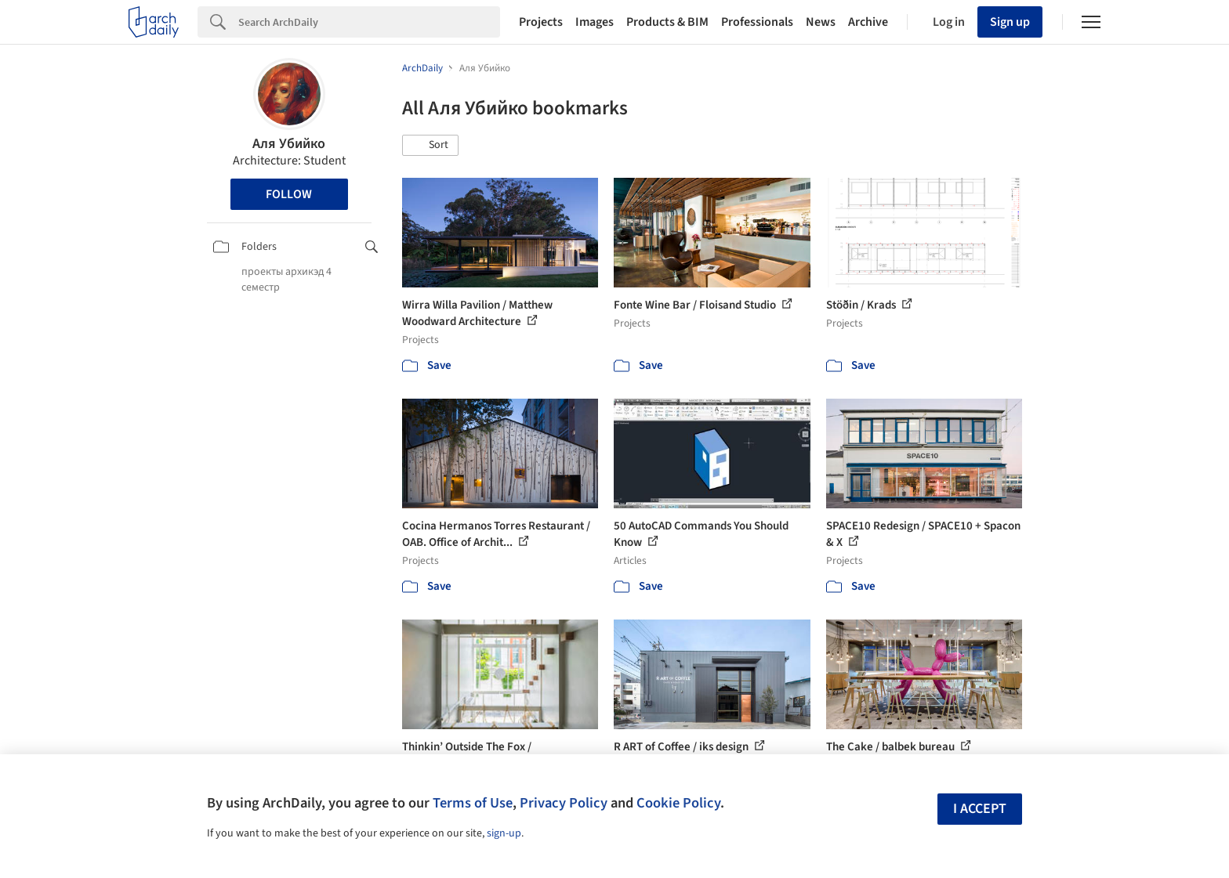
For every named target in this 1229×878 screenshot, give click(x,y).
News (821, 22)
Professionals (757, 22)
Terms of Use (473, 803)
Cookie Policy (678, 803)
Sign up (1010, 22)
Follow (289, 194)
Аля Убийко (288, 144)
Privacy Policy (563, 803)
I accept (979, 808)
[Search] (369, 22)
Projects (541, 22)
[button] (430, 146)
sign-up (504, 833)
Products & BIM (667, 22)
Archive (868, 22)
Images (594, 22)
